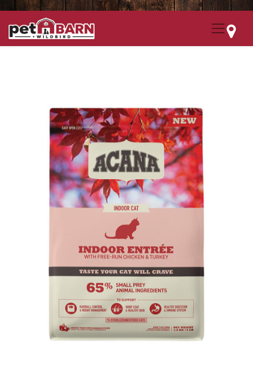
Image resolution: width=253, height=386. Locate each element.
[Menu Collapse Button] (218, 28)
